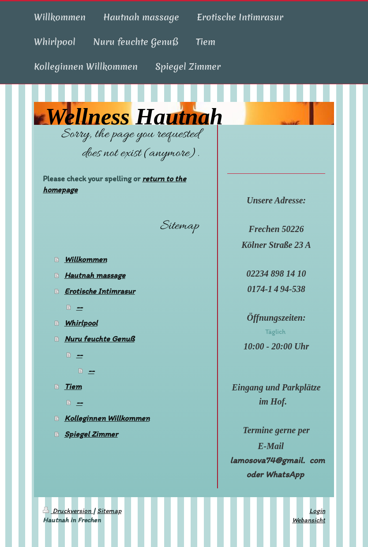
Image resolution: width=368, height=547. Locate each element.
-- (79, 307)
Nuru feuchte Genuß (99, 339)
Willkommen (85, 259)
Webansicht (308, 520)
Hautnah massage (94, 275)
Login (317, 510)
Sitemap (109, 510)
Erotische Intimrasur (99, 291)
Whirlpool (81, 323)
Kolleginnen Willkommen (107, 418)
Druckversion (68, 510)
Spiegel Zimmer (91, 434)
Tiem (73, 386)
